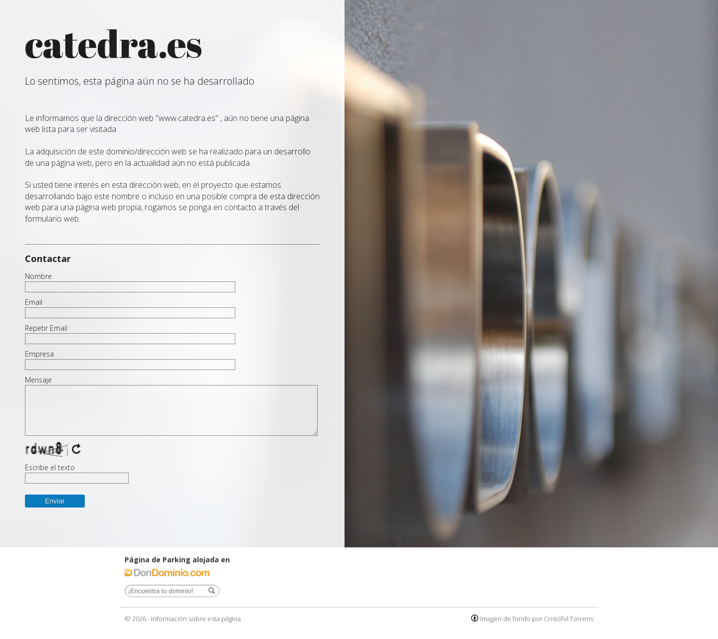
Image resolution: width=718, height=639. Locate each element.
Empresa (39, 354)
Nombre (38, 276)
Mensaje (38, 380)
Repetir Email (46, 328)
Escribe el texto (50, 468)
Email (33, 302)
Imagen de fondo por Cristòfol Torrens (536, 618)
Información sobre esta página (196, 618)
